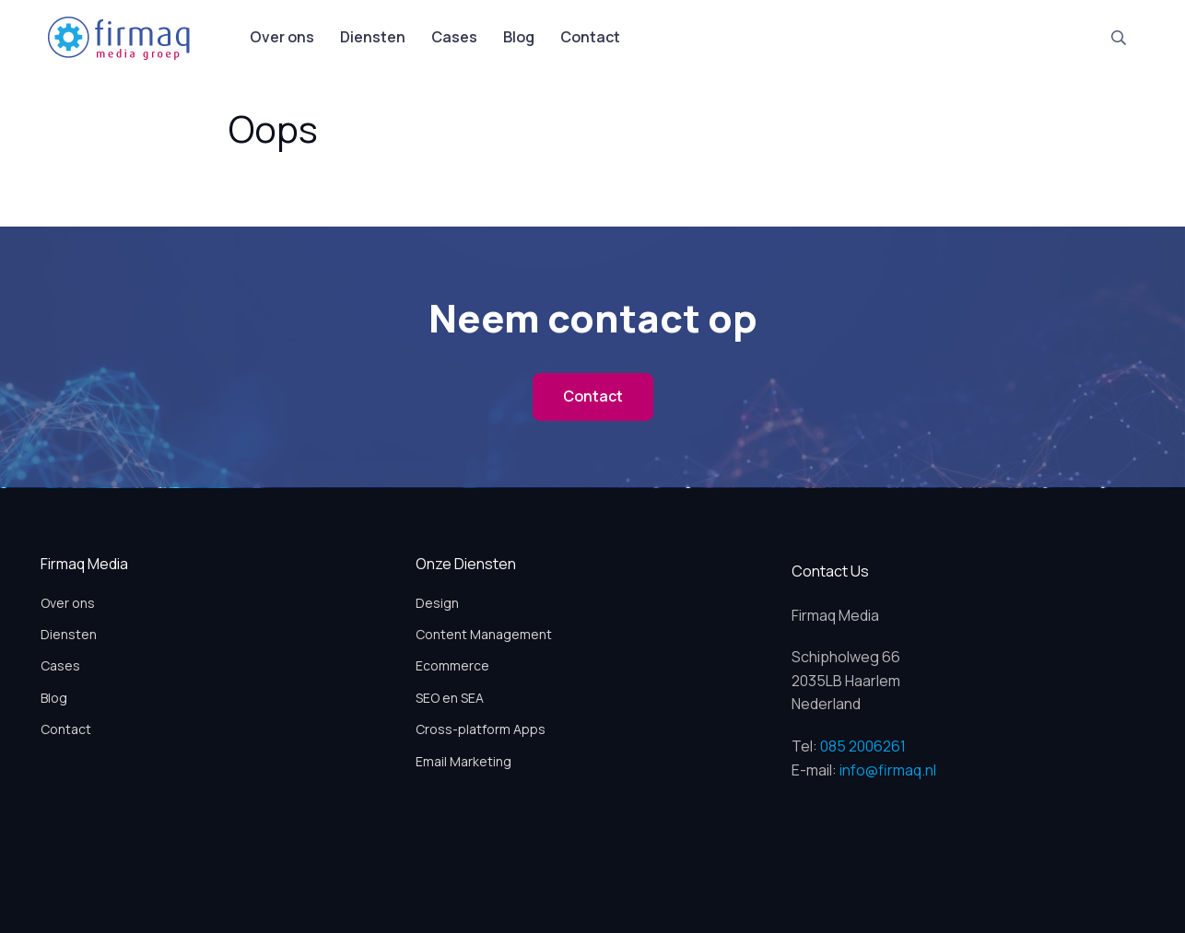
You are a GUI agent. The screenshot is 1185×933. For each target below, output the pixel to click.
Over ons (282, 37)
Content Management (484, 634)
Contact (590, 37)
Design (437, 603)
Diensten (372, 37)
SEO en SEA (450, 697)
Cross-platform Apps (481, 729)
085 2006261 (863, 746)
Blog (518, 37)
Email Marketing (463, 761)
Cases (454, 37)
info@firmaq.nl (887, 770)
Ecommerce (452, 665)
